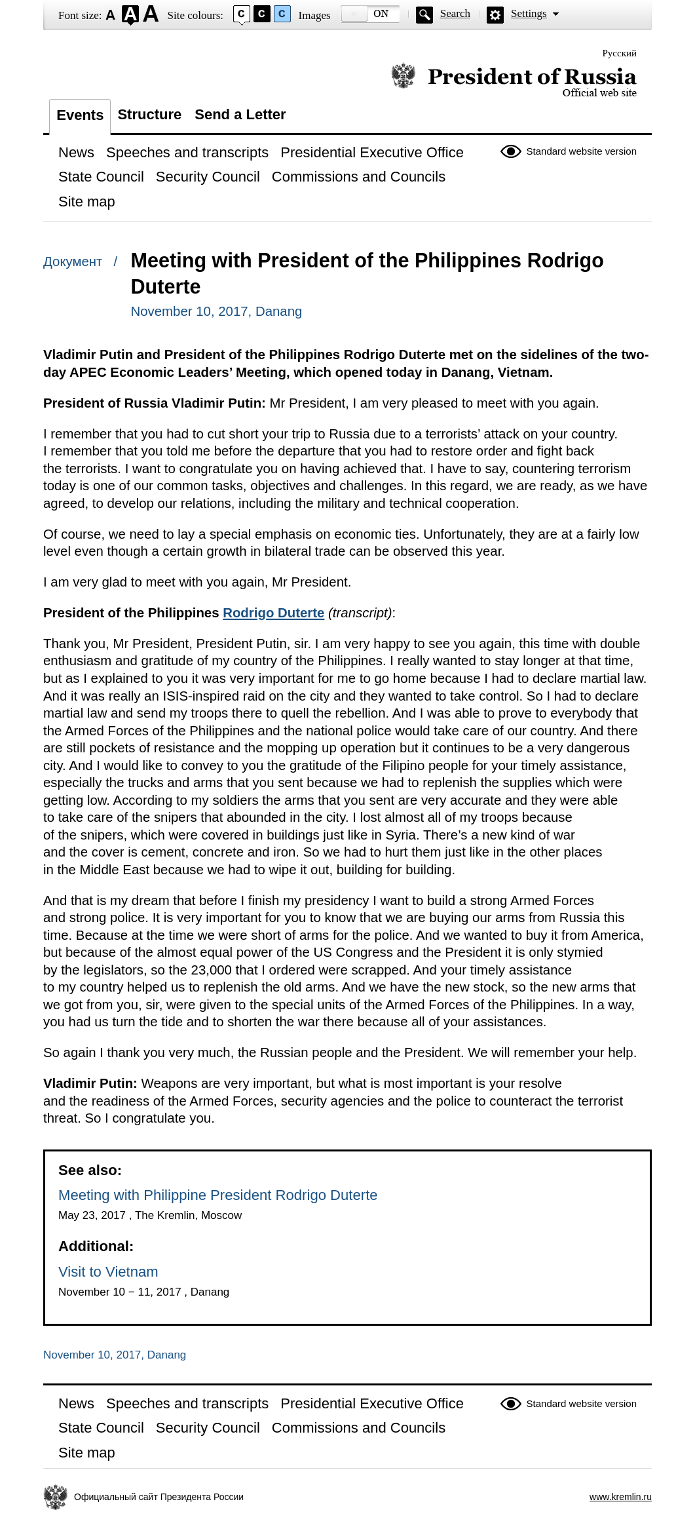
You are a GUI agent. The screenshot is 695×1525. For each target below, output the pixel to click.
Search (455, 13)
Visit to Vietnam (108, 1272)
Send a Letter (240, 114)
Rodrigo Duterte (273, 613)
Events (79, 115)
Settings (529, 13)
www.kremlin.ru (621, 1497)
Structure (149, 114)
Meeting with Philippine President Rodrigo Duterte (218, 1195)
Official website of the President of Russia (514, 80)
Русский (620, 53)
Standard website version (582, 151)
